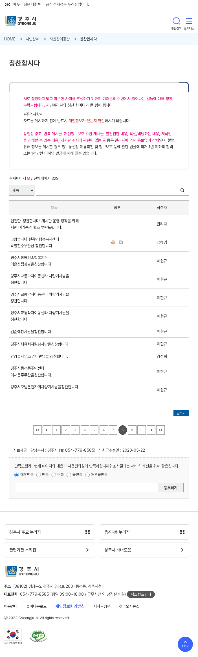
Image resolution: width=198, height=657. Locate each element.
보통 (60, 474)
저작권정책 (101, 606)
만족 (45, 474)
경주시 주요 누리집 (25, 532)
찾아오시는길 (129, 606)
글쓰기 (181, 413)
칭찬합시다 (88, 38)
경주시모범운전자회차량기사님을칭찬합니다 (44, 390)
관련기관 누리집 (22, 550)
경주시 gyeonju (20, 21)
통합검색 (176, 21)
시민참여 (32, 38)
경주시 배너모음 (117, 550)
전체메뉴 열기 (189, 21)
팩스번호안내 (141, 594)
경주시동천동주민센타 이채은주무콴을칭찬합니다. (32, 371)
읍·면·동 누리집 (117, 532)
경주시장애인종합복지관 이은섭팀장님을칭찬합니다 (31, 260)
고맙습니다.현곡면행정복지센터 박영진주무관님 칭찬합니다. (34, 242)
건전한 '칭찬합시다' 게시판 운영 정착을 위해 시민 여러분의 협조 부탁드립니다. (44, 224)
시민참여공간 (59, 38)
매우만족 (27, 474)
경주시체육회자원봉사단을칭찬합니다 (40, 344)
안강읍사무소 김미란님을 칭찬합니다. (40, 356)
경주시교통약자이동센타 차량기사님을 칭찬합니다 (39, 279)
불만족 (77, 474)
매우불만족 (99, 474)
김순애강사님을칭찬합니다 (31, 331)
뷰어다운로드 (36, 606)
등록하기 (170, 487)
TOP (185, 646)
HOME (10, 38)
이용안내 (10, 606)
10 (141, 430)
